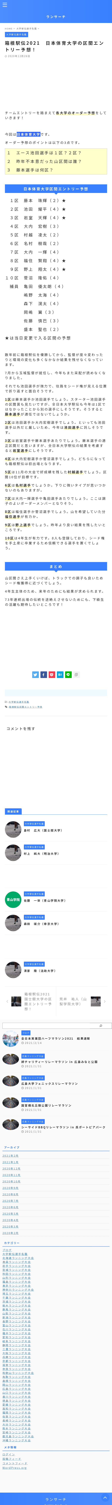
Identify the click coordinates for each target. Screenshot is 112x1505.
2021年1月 (10, 1166)
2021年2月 (10, 1160)
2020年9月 (10, 1192)
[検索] (101, 1026)
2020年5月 (10, 1218)
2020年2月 (10, 1237)
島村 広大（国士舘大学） (45, 830)
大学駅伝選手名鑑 (19, 701)
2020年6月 (10, 1212)
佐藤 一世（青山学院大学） (47, 900)
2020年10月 (11, 1186)
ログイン (8, 1459)
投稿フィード (11, 1463)
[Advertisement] (54, 82)
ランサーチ (56, 16)
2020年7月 (10, 1205)
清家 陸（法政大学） (41, 970)
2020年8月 (10, 1199)
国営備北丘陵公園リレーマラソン (48, 1105)
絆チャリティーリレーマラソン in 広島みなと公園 (61, 1061)
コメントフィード (15, 1468)
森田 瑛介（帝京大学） (43, 924)
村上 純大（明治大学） (43, 853)
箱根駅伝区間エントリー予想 (25, 706)
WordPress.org (14, 1472)
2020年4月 (10, 1224)
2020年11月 (11, 1179)
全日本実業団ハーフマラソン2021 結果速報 (58, 1038)
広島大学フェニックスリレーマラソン (51, 1083)
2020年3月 (10, 1231)
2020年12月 (11, 1173)
